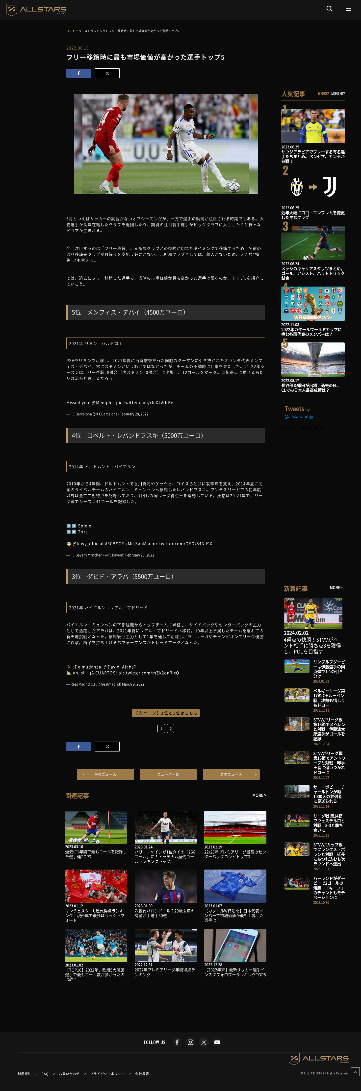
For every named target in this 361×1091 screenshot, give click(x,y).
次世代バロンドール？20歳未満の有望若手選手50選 (165, 913)
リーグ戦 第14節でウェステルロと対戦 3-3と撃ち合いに (329, 823)
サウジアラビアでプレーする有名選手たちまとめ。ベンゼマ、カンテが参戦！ (313, 156)
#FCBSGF (114, 543)
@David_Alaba (119, 667)
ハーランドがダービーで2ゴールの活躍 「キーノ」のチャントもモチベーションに (329, 887)
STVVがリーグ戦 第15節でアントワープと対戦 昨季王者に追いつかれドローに (329, 762)
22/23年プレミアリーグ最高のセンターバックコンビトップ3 (235, 854)
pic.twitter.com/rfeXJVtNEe (144, 402)
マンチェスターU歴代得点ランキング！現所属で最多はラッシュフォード (95, 915)
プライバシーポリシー (107, 1073)
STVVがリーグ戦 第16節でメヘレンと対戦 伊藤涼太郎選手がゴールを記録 (329, 729)
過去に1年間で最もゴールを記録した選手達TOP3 (96, 854)
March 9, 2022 (133, 683)
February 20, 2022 (139, 554)
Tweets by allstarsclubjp (303, 428)
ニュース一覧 (168, 774)
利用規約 (24, 1073)
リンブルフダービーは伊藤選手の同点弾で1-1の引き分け (329, 669)
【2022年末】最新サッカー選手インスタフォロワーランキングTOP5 (235, 972)
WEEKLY (323, 93)
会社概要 (142, 1073)
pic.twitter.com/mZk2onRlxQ (148, 673)
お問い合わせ (69, 1073)
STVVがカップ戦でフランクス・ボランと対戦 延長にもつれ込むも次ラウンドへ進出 (329, 854)
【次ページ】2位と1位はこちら (166, 712)
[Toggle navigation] (348, 8)
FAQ (45, 1073)
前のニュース (105, 774)
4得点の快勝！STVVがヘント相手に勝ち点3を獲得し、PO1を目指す (312, 645)
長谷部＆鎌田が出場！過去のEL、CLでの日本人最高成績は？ (311, 387)
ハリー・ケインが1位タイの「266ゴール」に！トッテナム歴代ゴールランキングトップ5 (165, 856)
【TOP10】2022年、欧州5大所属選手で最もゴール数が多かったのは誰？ (95, 974)
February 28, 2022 (134, 413)
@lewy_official (88, 543)
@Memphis (103, 402)
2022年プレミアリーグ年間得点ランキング (165, 972)
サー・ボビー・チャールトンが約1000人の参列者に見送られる (329, 794)
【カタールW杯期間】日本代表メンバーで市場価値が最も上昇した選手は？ (234, 915)
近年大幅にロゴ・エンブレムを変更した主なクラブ (313, 215)
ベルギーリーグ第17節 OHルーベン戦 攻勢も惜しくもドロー (329, 698)
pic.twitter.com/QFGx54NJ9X (182, 543)
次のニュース (231, 774)
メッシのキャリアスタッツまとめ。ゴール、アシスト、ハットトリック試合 (313, 273)
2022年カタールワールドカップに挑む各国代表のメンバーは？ (311, 331)
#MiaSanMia (137, 543)
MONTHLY (338, 93)
